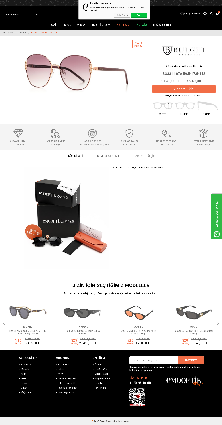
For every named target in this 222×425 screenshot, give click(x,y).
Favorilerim (100, 388)
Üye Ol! (98, 364)
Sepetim (99, 383)
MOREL (27, 326)
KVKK (60, 374)
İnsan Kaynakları (66, 392)
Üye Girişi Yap (101, 369)
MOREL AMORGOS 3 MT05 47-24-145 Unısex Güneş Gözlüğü (27, 332)
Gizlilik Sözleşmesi (67, 378)
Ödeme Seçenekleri (67, 383)
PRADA (83, 326)
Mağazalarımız (162, 24)
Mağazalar (26, 392)
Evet (139, 15)
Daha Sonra (122, 15)
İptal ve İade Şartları (67, 388)
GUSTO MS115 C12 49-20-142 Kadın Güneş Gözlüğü (138, 332)
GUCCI (194, 326)
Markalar (142, 24)
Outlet (24, 388)
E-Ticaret (102, 421)
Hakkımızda (63, 364)
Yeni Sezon (26, 364)
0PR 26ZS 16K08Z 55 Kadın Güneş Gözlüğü (83, 332)
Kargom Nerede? (103, 378)
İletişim (61, 369)
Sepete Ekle (184, 89)
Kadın (23, 374)
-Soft (95, 421)
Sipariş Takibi (101, 374)
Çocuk (24, 383)
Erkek (23, 378)
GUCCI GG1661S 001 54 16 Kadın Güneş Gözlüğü (194, 332)
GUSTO (138, 326)
